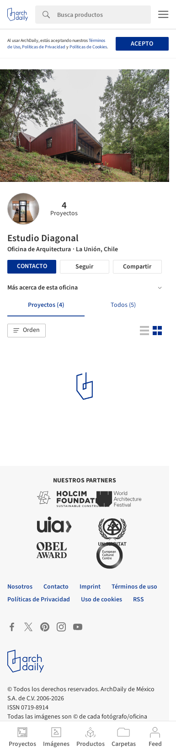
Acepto (142, 43)
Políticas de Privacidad (43, 47)
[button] (26, 330)
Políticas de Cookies (88, 47)
